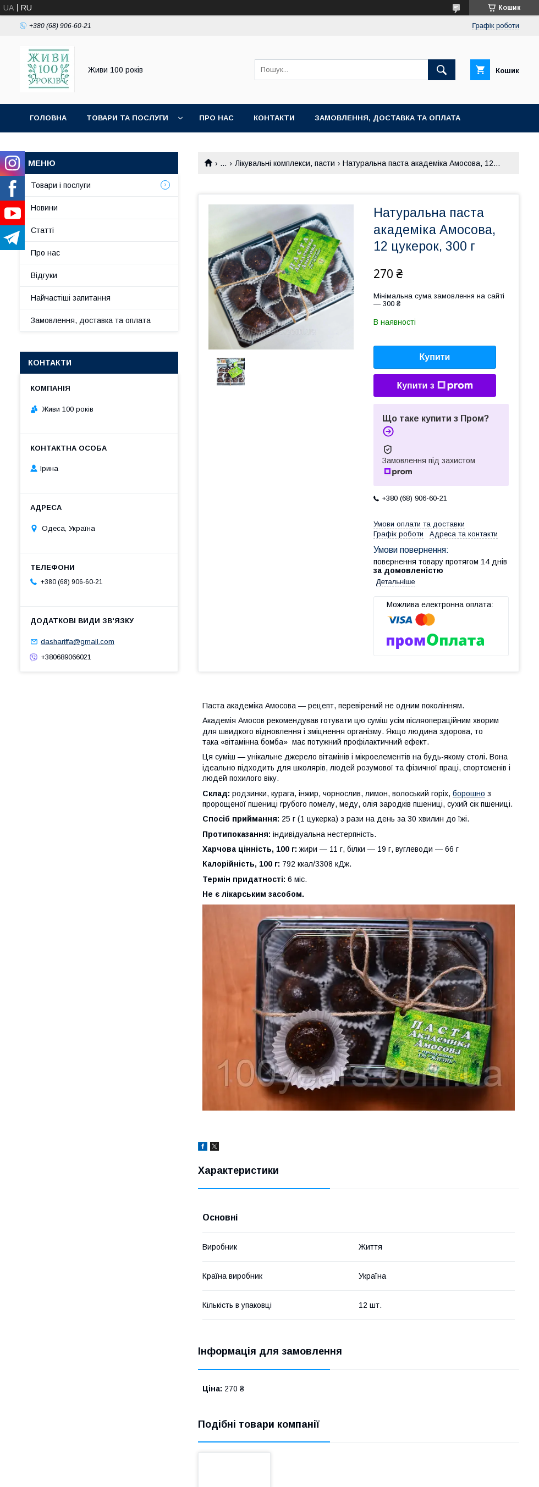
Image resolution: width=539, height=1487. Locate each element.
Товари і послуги (61, 185)
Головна (48, 118)
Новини (44, 207)
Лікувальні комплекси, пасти (285, 163)
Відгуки (44, 275)
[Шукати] (441, 69)
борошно (469, 793)
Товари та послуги (127, 118)
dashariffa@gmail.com (77, 641)
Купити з (434, 386)
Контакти (274, 118)
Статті (42, 230)
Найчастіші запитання (71, 297)
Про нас (216, 118)
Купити (435, 357)
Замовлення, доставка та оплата (387, 118)
